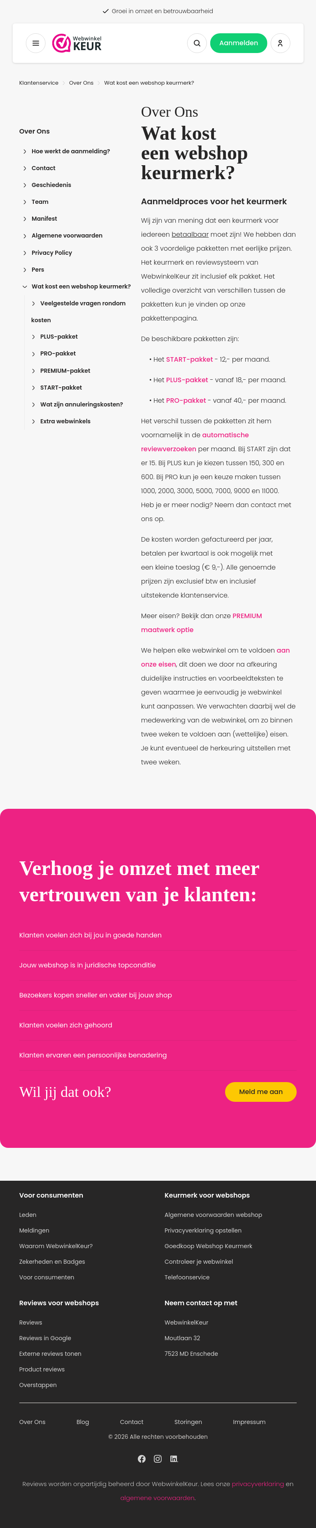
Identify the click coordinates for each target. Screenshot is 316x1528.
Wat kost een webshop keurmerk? (77, 286)
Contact (39, 168)
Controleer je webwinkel (199, 1262)
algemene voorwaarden (157, 1497)
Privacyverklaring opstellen (203, 1230)
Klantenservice (38, 83)
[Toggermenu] (36, 43)
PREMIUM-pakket (61, 371)
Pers (33, 269)
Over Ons (81, 83)
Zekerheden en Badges (52, 1262)
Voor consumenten (46, 1277)
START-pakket (56, 387)
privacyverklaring (258, 1484)
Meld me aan (261, 1091)
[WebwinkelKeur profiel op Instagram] (158, 1458)
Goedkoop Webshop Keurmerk (208, 1246)
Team (36, 202)
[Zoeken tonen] (197, 43)
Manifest (40, 219)
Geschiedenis (47, 185)
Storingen (188, 1422)
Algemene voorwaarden (63, 235)
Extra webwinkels (61, 421)
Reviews (30, 1322)
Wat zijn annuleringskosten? (77, 404)
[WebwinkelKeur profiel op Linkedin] (174, 1458)
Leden (28, 1215)
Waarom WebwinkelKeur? (56, 1246)
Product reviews (42, 1369)
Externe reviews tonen (50, 1354)
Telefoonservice (187, 1277)
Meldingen (34, 1230)
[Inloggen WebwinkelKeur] (280, 43)
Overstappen (38, 1385)
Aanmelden (238, 43)
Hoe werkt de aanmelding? (66, 151)
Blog (83, 1422)
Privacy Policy (47, 253)
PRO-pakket (53, 353)
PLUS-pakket (54, 336)
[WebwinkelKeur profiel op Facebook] (141, 1458)
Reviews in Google (45, 1338)
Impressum (249, 1422)
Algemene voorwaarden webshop (213, 1215)
